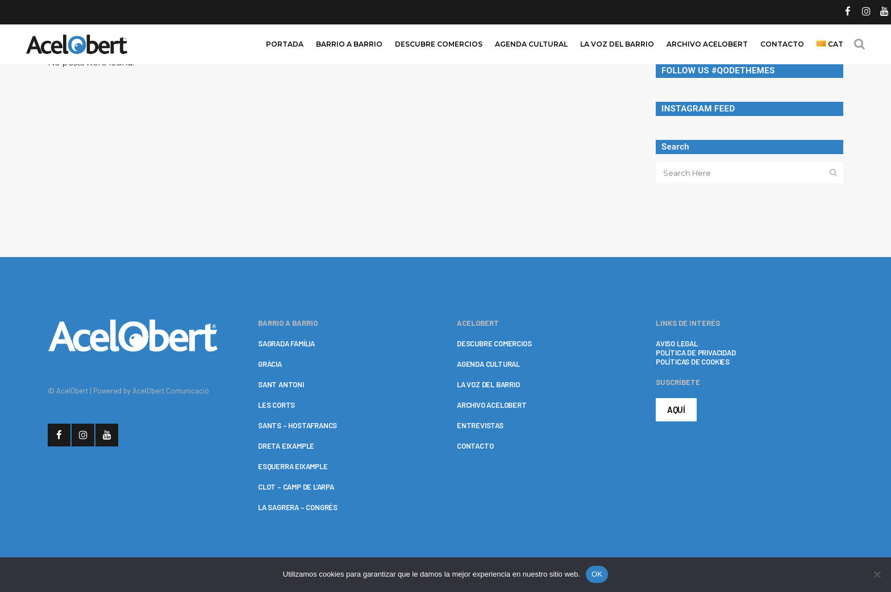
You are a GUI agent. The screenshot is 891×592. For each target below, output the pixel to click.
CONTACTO (475, 445)
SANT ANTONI (281, 384)
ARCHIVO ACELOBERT (492, 404)
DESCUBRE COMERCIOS (494, 343)
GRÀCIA (270, 364)
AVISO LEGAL (677, 343)
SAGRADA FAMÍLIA (286, 343)
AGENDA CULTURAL (488, 364)
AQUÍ (676, 409)
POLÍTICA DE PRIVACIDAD (696, 352)
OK (597, 574)
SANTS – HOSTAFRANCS (297, 425)
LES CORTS (276, 404)
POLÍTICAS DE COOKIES (693, 361)
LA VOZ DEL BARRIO (488, 384)
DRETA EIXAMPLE (286, 445)
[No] (876, 574)
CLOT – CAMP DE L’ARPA (296, 486)
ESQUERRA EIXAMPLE (293, 466)
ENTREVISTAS (480, 425)
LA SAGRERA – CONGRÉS (298, 507)
